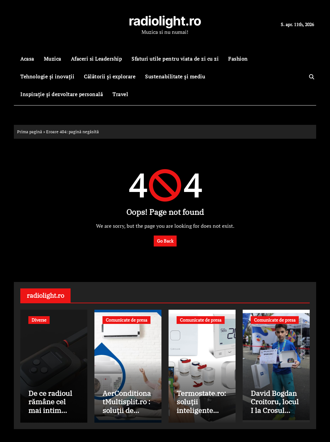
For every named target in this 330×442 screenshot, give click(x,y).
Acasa (27, 58)
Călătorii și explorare (109, 76)
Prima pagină (29, 132)
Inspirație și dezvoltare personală (61, 94)
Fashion (238, 58)
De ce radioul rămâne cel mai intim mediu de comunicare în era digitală (52, 414)
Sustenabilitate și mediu (175, 76)
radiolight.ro (165, 21)
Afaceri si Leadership (96, 58)
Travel (120, 94)
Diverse (39, 320)
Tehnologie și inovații (47, 76)
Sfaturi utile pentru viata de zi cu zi (174, 58)
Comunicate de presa (126, 320)
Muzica (52, 58)
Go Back (165, 241)
